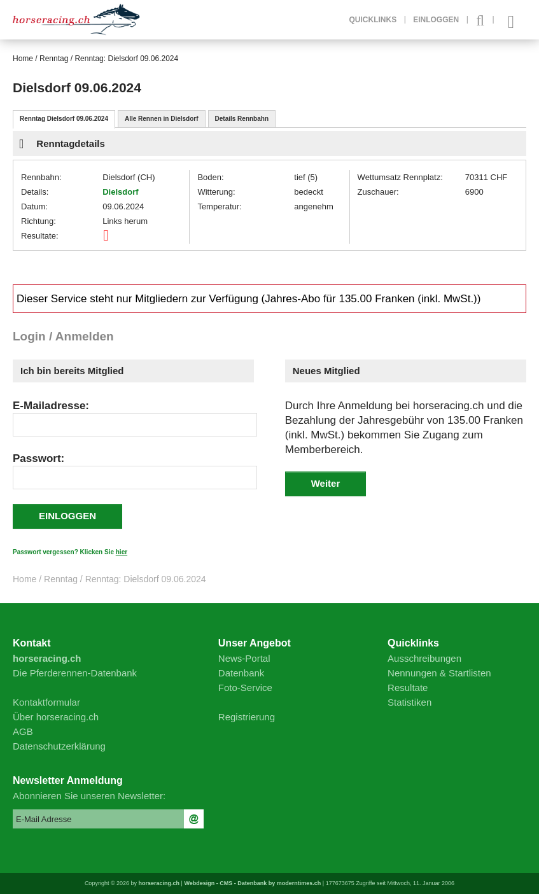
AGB (23, 731)
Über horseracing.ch (56, 716)
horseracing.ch (159, 883)
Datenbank (241, 672)
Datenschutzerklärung (59, 746)
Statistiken (409, 702)
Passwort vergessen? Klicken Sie (70, 551)
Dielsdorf (120, 192)
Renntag (53, 58)
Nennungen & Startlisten (439, 672)
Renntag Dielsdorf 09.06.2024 (64, 118)
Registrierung (246, 716)
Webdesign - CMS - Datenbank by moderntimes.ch (252, 883)
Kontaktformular (46, 702)
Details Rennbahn (242, 118)
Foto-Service (245, 687)
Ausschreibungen (424, 658)
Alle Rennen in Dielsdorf (162, 118)
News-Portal (244, 658)
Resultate (408, 687)
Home (23, 58)
